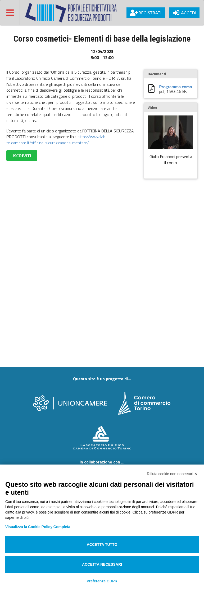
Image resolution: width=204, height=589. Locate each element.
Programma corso (175, 86)
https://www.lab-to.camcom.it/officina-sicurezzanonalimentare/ (56, 139)
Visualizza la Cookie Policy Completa (37, 527)
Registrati (145, 13)
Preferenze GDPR (102, 581)
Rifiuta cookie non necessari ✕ (172, 474)
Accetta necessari (102, 564)
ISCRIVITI (22, 155)
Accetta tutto (102, 544)
